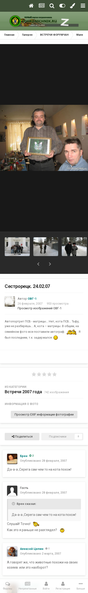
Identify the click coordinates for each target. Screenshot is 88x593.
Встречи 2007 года (23, 391)
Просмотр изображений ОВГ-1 (39, 308)
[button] (38, 264)
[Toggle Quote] (14, 504)
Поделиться (22, 436)
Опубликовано (43, 460)
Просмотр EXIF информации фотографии (44, 414)
